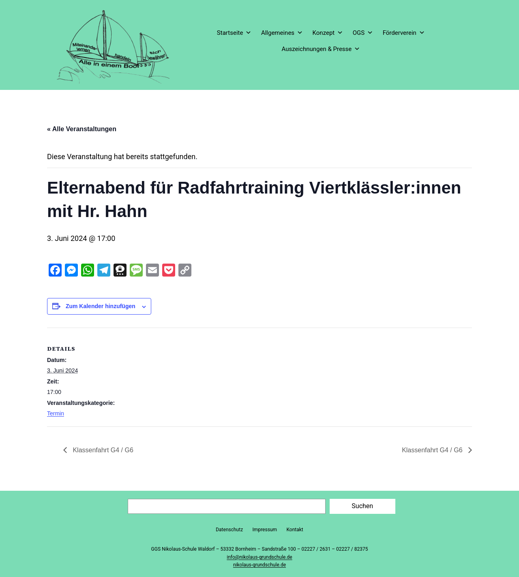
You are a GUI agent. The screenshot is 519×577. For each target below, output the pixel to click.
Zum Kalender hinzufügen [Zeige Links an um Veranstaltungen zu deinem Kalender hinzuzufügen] (100, 306)
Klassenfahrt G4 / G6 (102, 450)
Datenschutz (229, 529)
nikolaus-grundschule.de (259, 565)
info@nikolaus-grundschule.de (259, 557)
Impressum (265, 529)
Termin (55, 413)
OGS (363, 32)
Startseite (234, 32)
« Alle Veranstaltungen (81, 129)
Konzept (328, 32)
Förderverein (404, 32)
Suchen (362, 506)
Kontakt (294, 529)
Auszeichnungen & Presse (320, 49)
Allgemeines (282, 32)
